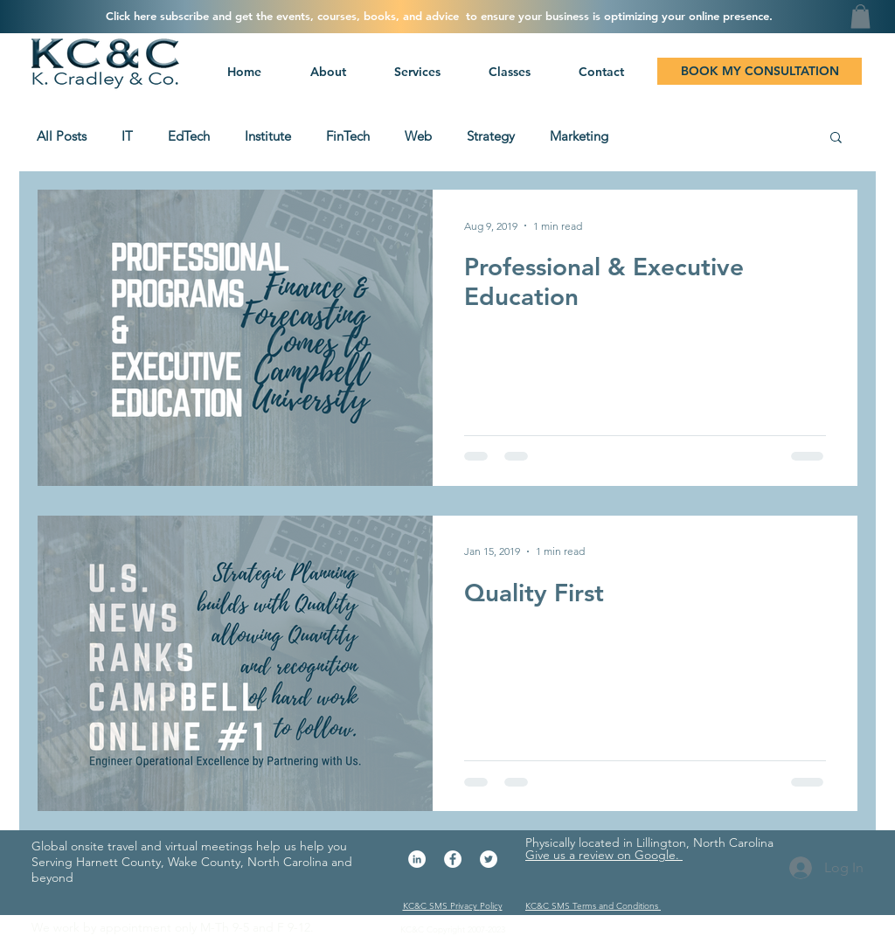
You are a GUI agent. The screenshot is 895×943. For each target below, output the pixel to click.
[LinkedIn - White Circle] (417, 859)
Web (418, 136)
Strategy (491, 136)
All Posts (62, 136)
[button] (415, 71)
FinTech (348, 136)
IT (127, 136)
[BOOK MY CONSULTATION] (759, 71)
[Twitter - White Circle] (488, 859)
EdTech (189, 136)
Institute (268, 136)
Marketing (579, 136)
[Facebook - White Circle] (452, 859)
